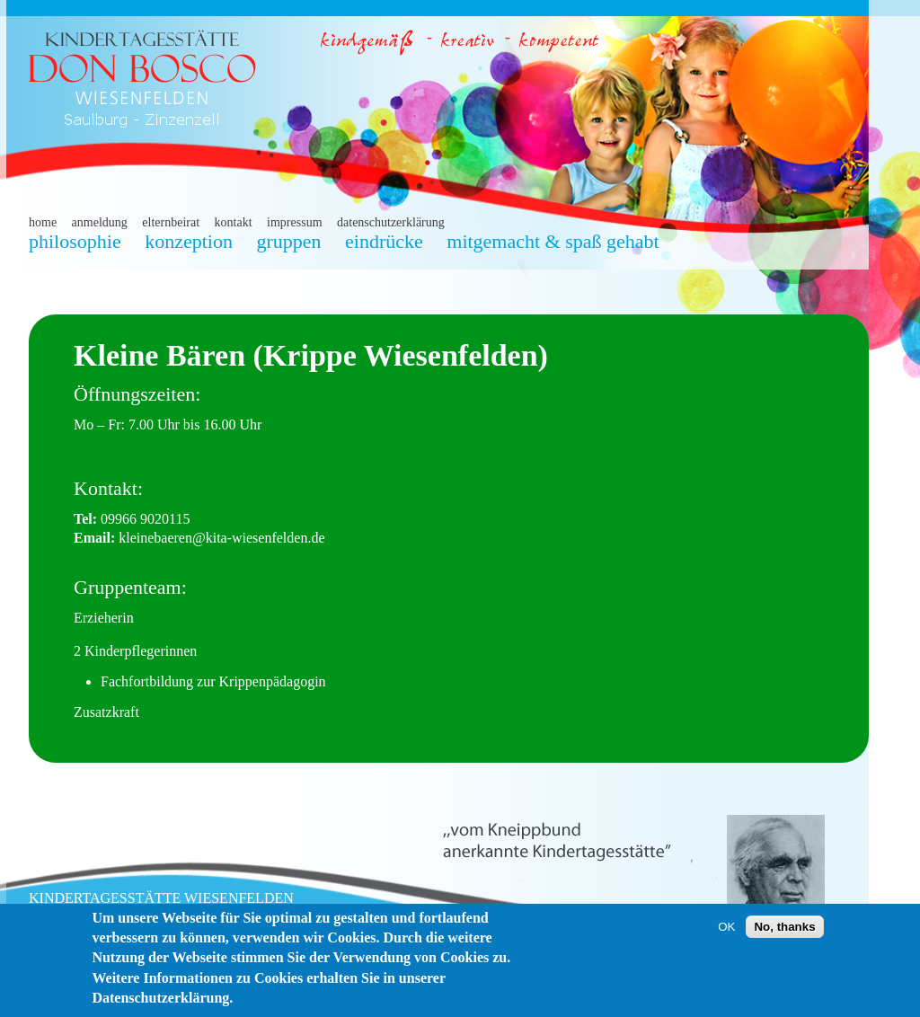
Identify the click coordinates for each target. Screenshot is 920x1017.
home (43, 222)
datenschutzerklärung (391, 222)
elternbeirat (170, 222)
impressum (294, 222)
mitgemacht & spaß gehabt (553, 241)
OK (726, 929)
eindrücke (384, 241)
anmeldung (100, 222)
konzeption (189, 241)
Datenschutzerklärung (160, 1000)
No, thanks (784, 929)
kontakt (233, 222)
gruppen (288, 241)
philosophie (75, 241)
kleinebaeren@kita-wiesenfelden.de (221, 537)
